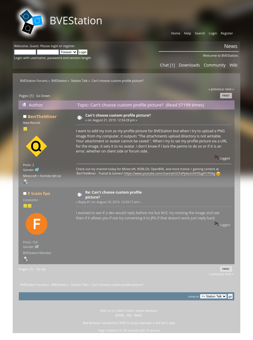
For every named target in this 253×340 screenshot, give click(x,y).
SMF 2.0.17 (107, 310)
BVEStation (76, 20)
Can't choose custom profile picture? (118, 115)
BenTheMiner (42, 116)
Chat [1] (167, 65)
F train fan (39, 193)
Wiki (233, 65)
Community (215, 65)
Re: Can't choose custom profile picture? (113, 194)
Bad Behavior (92, 323)
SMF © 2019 (125, 310)
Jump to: (193, 296)
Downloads (189, 65)
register (69, 46)
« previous (216, 89)
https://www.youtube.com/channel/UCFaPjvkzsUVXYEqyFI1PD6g (169, 173)
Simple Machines (146, 310)
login (54, 46)
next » (229, 89)
